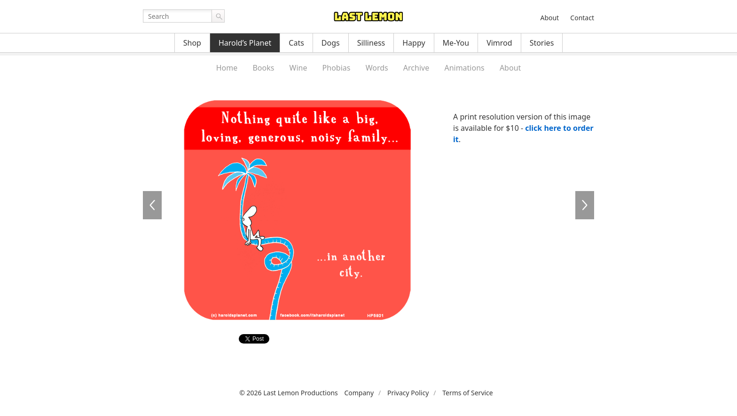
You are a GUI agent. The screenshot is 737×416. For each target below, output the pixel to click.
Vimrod (499, 43)
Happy (413, 43)
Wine (298, 68)
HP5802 (584, 205)
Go (218, 16)
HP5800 (152, 205)
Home (227, 68)
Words (377, 68)
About (549, 17)
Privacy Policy (408, 392)
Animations (464, 68)
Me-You (456, 43)
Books (263, 68)
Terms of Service (467, 392)
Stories (542, 43)
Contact (582, 17)
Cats (296, 43)
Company (359, 392)
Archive (416, 68)
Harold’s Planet (245, 43)
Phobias (336, 68)
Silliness (371, 43)
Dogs (330, 43)
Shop (192, 43)
